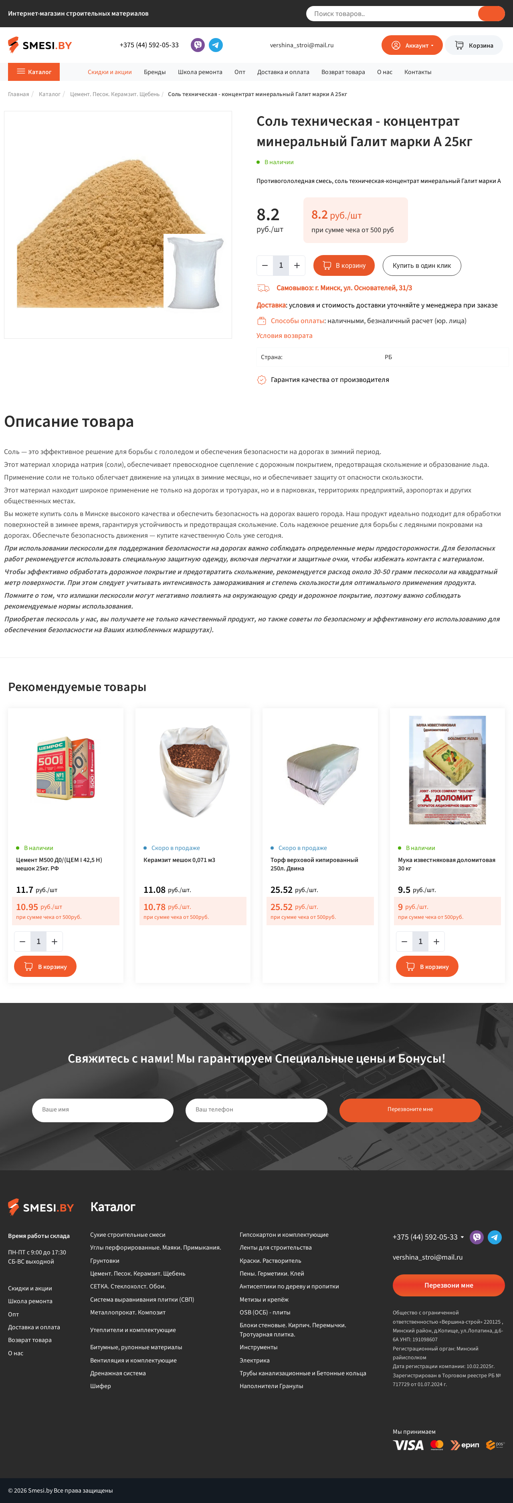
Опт (239, 72)
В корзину (52, 966)
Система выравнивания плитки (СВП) (142, 1299)
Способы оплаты (297, 321)
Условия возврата (284, 336)
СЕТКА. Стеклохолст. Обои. (128, 1286)
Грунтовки (104, 1260)
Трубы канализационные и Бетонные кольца (303, 1373)
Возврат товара (343, 72)
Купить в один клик (422, 265)
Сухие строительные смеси (128, 1234)
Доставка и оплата (283, 72)
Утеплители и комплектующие (133, 1330)
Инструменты (259, 1347)
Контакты (418, 72)
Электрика (255, 1360)
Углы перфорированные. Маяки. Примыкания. (155, 1247)
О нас (384, 72)
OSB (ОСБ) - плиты (265, 1312)
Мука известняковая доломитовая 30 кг (446, 864)
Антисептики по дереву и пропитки (289, 1286)
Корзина (481, 45)
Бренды (155, 72)
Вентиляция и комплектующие (133, 1360)
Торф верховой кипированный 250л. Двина (314, 864)
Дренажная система (118, 1373)
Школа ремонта (200, 72)
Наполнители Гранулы (271, 1386)
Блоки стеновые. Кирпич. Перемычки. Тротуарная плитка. (293, 1329)
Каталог (40, 72)
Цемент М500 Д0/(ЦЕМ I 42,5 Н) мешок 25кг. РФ (59, 864)
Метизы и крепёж (264, 1299)
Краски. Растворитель (270, 1260)
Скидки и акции (110, 72)
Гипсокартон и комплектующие (284, 1234)
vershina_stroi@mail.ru (302, 45)
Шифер (100, 1386)
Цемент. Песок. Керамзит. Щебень (138, 1273)
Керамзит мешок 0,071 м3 (179, 860)
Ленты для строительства (276, 1247)
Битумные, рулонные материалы (136, 1347)
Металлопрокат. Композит (128, 1312)
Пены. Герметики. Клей (272, 1273)
